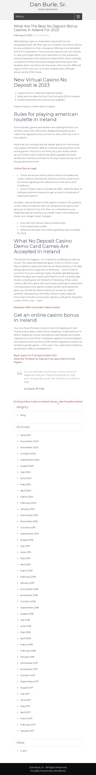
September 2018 (29, 607)
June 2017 (25, 700)
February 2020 (28, 502)
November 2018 (29, 595)
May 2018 (25, 632)
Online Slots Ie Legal (25, 168)
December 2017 (29, 663)
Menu (20, 16)
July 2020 (25, 472)
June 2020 (26, 478)
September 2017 (29, 681)
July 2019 (25, 546)
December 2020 (29, 441)
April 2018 (25, 638)
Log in (23, 750)
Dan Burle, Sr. (48, 4)
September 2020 (29, 459)
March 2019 (26, 570)
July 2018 (25, 619)
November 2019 (29, 521)
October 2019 (27, 527)
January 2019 (27, 583)
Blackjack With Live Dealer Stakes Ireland (37, 307)
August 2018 (26, 613)
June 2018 (25, 626)
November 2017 (29, 669)
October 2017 (27, 675)
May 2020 (25, 484)
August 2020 (27, 465)
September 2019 (29, 533)
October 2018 (28, 601)
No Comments (41, 35)
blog (22, 415)
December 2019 (29, 515)
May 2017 (25, 706)
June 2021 (25, 435)
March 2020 (26, 496)
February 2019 (28, 576)
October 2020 (28, 453)
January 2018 (27, 656)
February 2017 (28, 724)
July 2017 (25, 693)
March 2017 (26, 718)
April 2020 (25, 490)
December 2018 (29, 589)
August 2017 (26, 687)
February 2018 (28, 650)
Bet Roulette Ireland (71, 401)
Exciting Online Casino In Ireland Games (35, 401)
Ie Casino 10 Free (34, 388)
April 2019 (25, 564)
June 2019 (25, 552)
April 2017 (25, 712)
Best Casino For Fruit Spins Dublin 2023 (35, 355)
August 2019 (26, 539)
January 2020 (27, 509)
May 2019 (25, 558)
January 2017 (27, 730)
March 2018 (26, 644)
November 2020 (29, 447)
